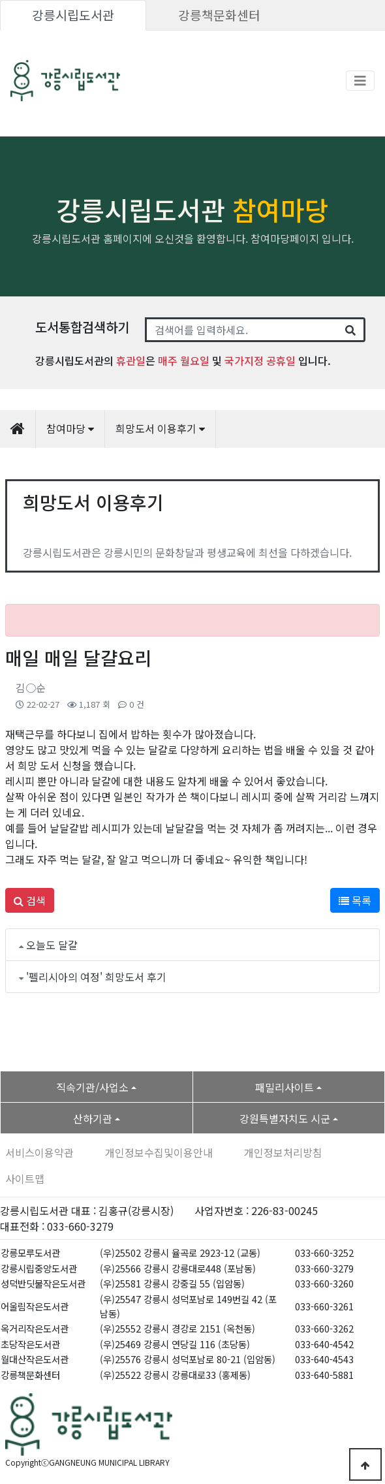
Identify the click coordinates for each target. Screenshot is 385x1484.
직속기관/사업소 (92, 1087)
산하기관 (92, 1118)
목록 (355, 900)
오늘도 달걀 (52, 945)
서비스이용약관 (39, 1152)
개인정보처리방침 (283, 1152)
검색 (30, 900)
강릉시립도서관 (73, 15)
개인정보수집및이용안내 (159, 1152)
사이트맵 (24, 1178)
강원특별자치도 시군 (284, 1118)
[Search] (241, 329)
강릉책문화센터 (219, 15)
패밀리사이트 (284, 1087)
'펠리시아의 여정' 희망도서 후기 (96, 977)
